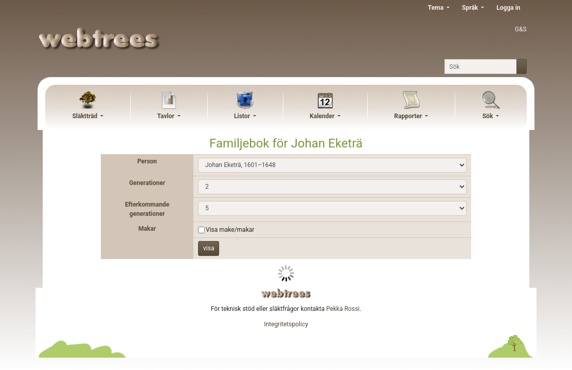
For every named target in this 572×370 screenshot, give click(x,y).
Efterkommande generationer (147, 209)
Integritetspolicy (286, 324)
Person (147, 161)
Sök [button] (488, 116)
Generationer (147, 183)
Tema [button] (436, 7)
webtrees (286, 293)
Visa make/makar (230, 229)
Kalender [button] (323, 116)
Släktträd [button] (85, 116)
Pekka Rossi (343, 308)
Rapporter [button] (408, 116)
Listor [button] (243, 116)
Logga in (508, 7)
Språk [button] (470, 7)
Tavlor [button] (166, 116)
